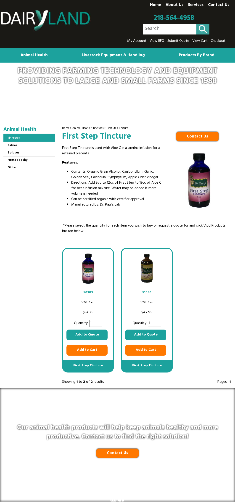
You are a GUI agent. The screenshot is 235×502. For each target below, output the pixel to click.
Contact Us (218, 5)
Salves (12, 146)
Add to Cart (87, 350)
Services (195, 5)
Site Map (173, 482)
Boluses (13, 153)
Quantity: (81, 323)
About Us (174, 5)
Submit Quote (178, 41)
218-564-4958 (174, 18)
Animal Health (34, 55)
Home (155, 5)
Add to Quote (87, 334)
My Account (136, 41)
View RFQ (157, 41)
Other (12, 168)
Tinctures (98, 128)
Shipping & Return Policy (102, 482)
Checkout (218, 41)
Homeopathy (17, 160)
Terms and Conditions (144, 482)
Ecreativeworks (127, 492)
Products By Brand (196, 55)
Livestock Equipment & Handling (113, 55)
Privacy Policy (65, 482)
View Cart (200, 41)
